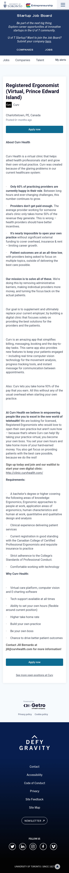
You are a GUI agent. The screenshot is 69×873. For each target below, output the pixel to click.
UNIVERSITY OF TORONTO (28, 866)
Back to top (58, 866)
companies (22, 60)
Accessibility (34, 774)
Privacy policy (25, 714)
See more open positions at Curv (34, 675)
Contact (34, 766)
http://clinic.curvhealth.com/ (24, 473)
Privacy (34, 791)
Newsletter (34, 820)
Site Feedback (34, 799)
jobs (6, 60)
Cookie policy (41, 714)
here (48, 41)
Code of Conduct (34, 783)
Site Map (34, 807)
